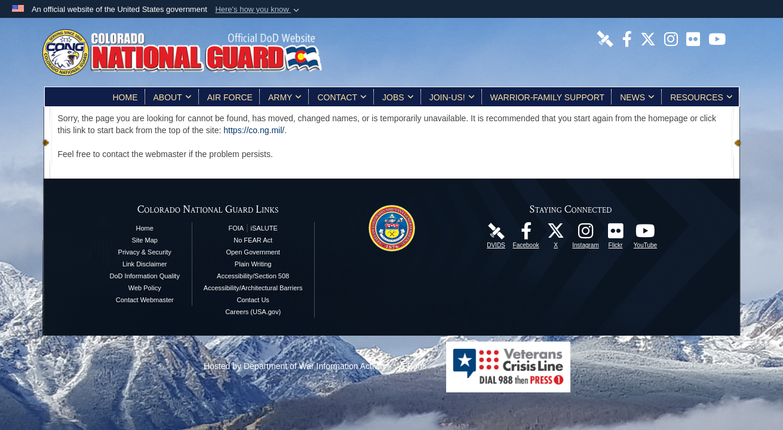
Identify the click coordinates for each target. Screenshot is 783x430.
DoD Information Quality (145, 276)
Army (285, 97)
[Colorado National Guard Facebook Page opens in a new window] (627, 38)
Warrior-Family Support (547, 97)
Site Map (145, 240)
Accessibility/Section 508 (253, 276)
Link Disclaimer (144, 264)
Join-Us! (452, 97)
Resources (701, 97)
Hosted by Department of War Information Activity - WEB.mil (315, 366)
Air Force (230, 97)
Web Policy (144, 287)
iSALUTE (264, 228)
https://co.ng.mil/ (253, 130)
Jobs (398, 97)
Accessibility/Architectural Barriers (253, 287)
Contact (342, 97)
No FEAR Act (253, 240)
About (172, 97)
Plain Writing (253, 264)
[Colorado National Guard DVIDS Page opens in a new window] (605, 38)
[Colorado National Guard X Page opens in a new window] (648, 38)
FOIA (236, 228)
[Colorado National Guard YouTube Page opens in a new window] (717, 38)
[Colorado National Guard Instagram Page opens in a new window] (671, 38)
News (637, 97)
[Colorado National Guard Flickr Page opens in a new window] (693, 38)
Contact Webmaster (145, 299)
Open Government (253, 252)
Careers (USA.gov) (253, 311)
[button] (258, 10)
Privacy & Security (144, 252)
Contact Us (253, 299)
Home (125, 97)
